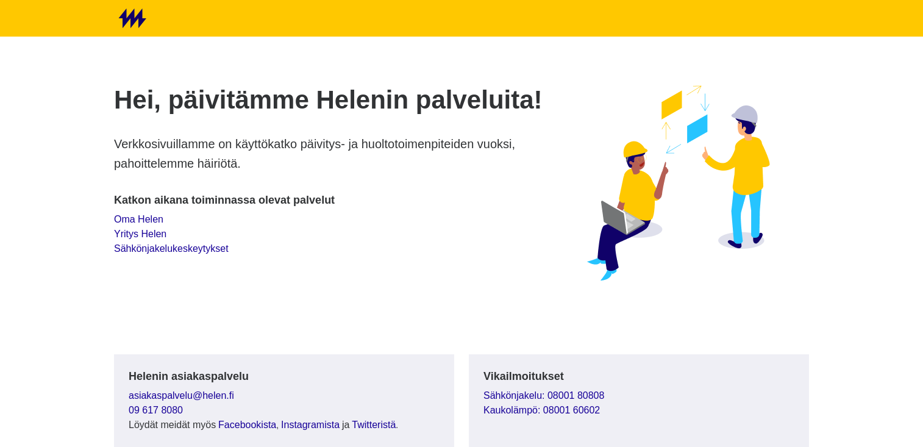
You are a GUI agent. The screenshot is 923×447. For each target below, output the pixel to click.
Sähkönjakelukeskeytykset (171, 248)
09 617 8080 (156, 410)
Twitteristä (374, 425)
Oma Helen (138, 219)
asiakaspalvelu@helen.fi (181, 395)
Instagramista (310, 425)
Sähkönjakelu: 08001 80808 (543, 395)
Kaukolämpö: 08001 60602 (541, 410)
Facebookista (247, 425)
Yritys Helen (140, 234)
